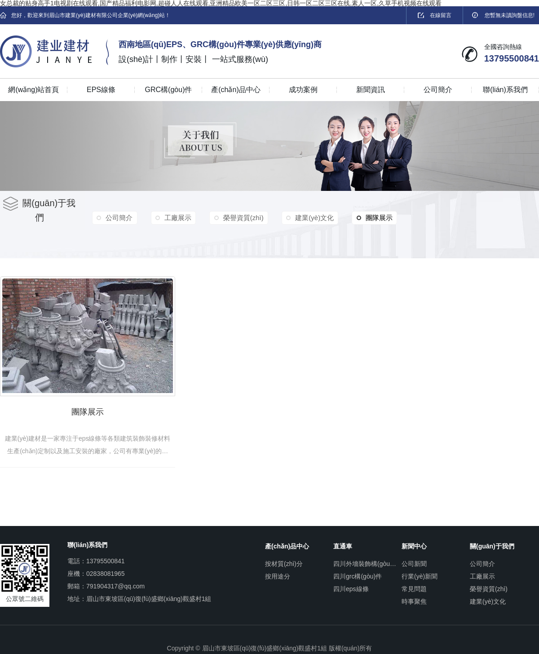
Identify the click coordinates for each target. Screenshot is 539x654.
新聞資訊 (370, 89)
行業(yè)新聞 (419, 573)
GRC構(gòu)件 (168, 89)
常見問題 (414, 586)
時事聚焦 (414, 598)
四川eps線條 (351, 586)
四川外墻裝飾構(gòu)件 (365, 561)
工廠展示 (176, 217)
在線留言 (434, 15)
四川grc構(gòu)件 (357, 573)
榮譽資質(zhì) (240, 217)
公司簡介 (438, 89)
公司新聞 (414, 561)
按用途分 (277, 573)
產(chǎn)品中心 (235, 89)
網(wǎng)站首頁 (33, 89)
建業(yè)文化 (310, 217)
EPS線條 (101, 89)
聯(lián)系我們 (505, 89)
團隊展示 (369, 217)
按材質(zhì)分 (284, 561)
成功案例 (303, 89)
